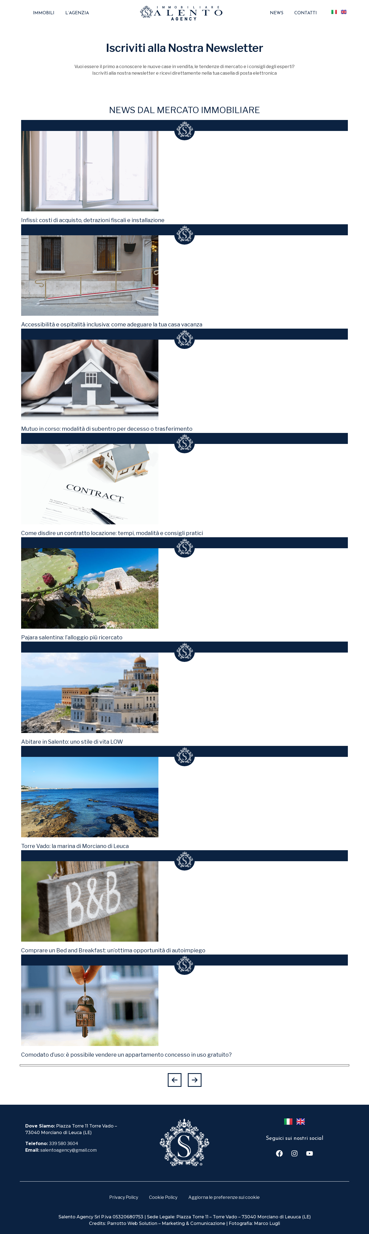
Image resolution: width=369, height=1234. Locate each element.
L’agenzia (77, 13)
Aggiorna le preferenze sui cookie (224, 1197)
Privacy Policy (123, 1197)
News (276, 13)
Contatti (305, 13)
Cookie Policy (163, 1197)
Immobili (43, 13)
